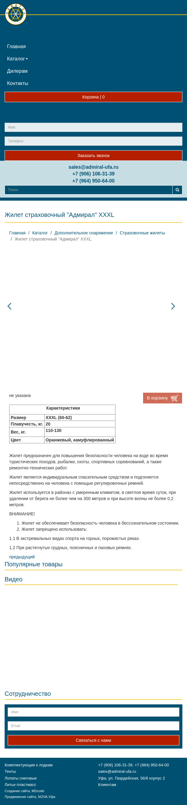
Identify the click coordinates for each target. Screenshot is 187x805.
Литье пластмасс (20, 784)
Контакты (17, 83)
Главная (16, 46)
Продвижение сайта (20, 797)
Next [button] (173, 306)
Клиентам (107, 784)
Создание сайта (17, 791)
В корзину (162, 398)
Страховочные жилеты (142, 232)
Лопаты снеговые (21, 778)
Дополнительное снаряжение (84, 232)
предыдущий (22, 556)
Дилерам (17, 71)
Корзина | (93, 96)
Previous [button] (9, 306)
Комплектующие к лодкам (29, 765)
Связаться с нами (93, 740)
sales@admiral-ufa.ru (93, 167)
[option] (91, 306)
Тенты (10, 771)
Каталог (17, 58)
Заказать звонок (93, 155)
